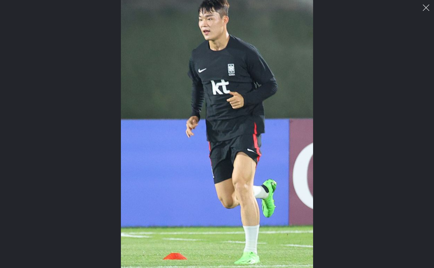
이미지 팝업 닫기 (426, 8)
